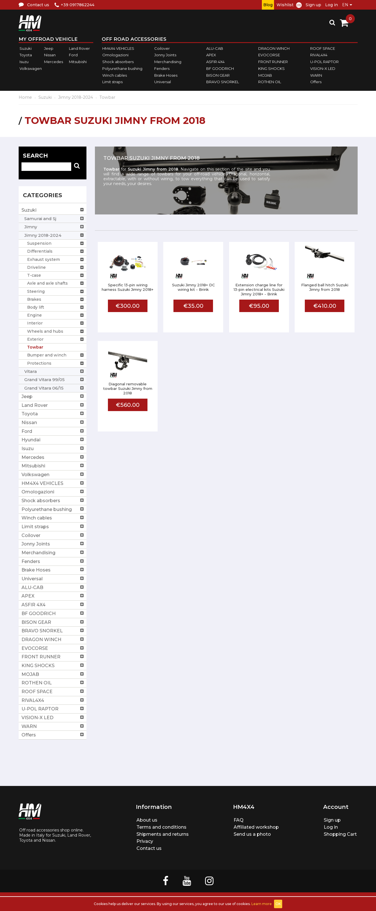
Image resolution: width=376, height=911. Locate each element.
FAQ (239, 820)
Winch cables (114, 75)
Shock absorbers (118, 61)
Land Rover (79, 48)
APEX (211, 55)
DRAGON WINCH (274, 48)
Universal (162, 82)
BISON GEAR (218, 75)
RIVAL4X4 (318, 55)
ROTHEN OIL (269, 82)
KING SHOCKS (271, 68)
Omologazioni (115, 55)
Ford (73, 55)
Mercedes (53, 61)
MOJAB (265, 75)
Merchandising (167, 61)
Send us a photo (252, 834)
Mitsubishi (78, 61)
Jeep (48, 48)
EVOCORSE (269, 55)
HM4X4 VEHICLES (118, 48)
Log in (331, 4)
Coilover (162, 48)
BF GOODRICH (220, 68)
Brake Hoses (165, 75)
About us (146, 820)
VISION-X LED (322, 68)
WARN (316, 75)
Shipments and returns (162, 834)
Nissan (50, 55)
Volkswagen (30, 68)
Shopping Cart (340, 834)
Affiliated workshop (256, 827)
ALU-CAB (214, 48)
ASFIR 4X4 (215, 61)
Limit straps (112, 82)
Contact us (149, 848)
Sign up (313, 4)
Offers (315, 82)
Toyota (25, 55)
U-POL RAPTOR (324, 61)
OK (278, 904)
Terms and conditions (161, 827)
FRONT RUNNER (273, 61)
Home (25, 97)
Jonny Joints (165, 55)
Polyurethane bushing (122, 68)
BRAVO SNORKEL (222, 82)
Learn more (261, 904)
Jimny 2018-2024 (75, 97)
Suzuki (25, 48)
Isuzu (24, 61)
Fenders (161, 68)
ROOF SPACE (322, 48)
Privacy (144, 841)
